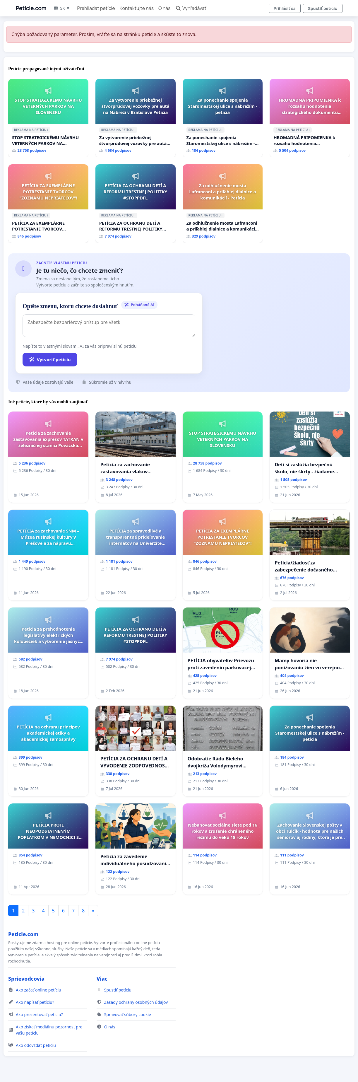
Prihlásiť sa (285, 8)
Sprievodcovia (26, 978)
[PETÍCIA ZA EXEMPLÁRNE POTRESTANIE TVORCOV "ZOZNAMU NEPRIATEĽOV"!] (48, 203)
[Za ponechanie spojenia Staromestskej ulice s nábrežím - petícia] (223, 118)
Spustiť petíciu (323, 8)
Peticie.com (31, 8)
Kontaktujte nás (137, 8)
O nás (164, 8)
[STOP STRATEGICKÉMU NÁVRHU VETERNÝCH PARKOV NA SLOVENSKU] (48, 118)
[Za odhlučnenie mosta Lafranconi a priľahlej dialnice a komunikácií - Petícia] (223, 203)
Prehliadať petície (96, 8)
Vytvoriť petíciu (50, 359)
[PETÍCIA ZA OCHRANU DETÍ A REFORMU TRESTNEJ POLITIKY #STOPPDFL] (135, 203)
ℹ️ (47, 130)
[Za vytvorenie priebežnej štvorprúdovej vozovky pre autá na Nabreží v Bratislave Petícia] (135, 118)
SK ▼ (61, 8)
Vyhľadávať (190, 8)
